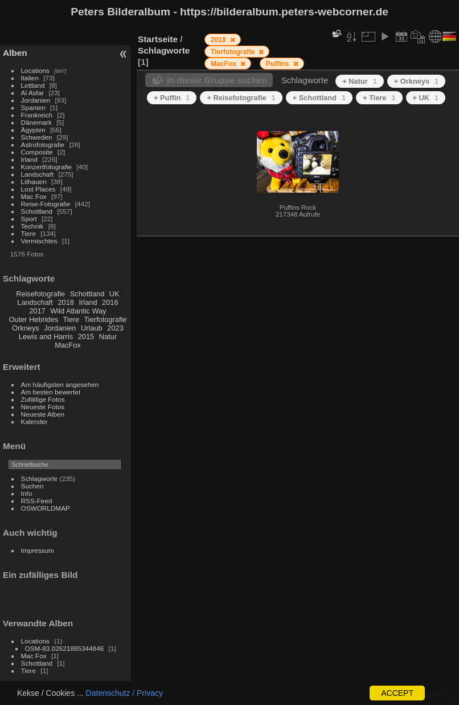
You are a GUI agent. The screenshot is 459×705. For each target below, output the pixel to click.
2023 (115, 328)
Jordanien (36, 100)
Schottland (37, 211)
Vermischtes (39, 240)
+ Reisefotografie (241, 97)
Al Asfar (32, 92)
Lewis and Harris (46, 336)
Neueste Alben (43, 414)
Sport (29, 218)
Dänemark (36, 122)
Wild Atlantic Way (78, 311)
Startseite (158, 39)
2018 (65, 302)
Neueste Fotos (43, 406)
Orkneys (25, 328)
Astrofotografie (43, 144)
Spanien (33, 107)
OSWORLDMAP (45, 508)
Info (26, 493)
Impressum (37, 550)
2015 (86, 336)
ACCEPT (397, 693)
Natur (108, 336)
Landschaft (37, 174)
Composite (37, 152)
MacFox (68, 345)
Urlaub (92, 328)
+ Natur (359, 81)
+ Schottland (319, 97)
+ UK (426, 97)
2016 (110, 302)
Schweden (36, 137)
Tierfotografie (105, 319)
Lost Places (38, 189)
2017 (37, 311)
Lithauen (34, 181)
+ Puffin (172, 97)
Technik (32, 226)
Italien (30, 77)
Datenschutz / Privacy (124, 693)
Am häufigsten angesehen (60, 384)
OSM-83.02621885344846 (64, 648)
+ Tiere (379, 97)
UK (114, 294)
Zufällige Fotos (43, 399)
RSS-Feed (36, 500)
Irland (29, 159)
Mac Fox (34, 196)
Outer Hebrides (33, 319)
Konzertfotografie (46, 166)
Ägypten (33, 129)
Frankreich (37, 115)
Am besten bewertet (51, 392)
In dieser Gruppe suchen (217, 80)
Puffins (278, 64)
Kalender (34, 421)
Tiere (28, 233)
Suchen (32, 486)
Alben (15, 53)
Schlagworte (39, 478)
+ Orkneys (416, 81)
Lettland (33, 85)
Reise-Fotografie (46, 203)
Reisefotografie (40, 294)
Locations (35, 70)
